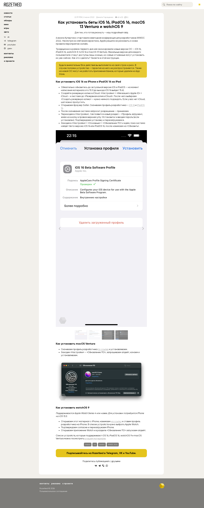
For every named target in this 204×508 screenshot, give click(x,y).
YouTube (130, 453)
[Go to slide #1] (81, 335)
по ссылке (103, 349)
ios (95, 444)
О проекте (9, 61)
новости (8, 13)
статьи (7, 16)
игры (6, 28)
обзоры (8, 20)
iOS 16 (132, 105)
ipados (101, 444)
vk (8, 37)
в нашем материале (95, 438)
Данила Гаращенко (104, 17)
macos (87, 444)
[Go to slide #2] (94, 335)
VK (120, 453)
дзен (9, 48)
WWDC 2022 (112, 444)
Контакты (9, 53)
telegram (11, 40)
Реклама (8, 57)
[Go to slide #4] (121, 335)
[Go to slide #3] (108, 335)
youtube (11, 44)
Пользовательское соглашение (53, 491)
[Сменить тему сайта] (199, 4)
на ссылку (116, 421)
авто (6, 32)
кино (6, 24)
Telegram (112, 453)
